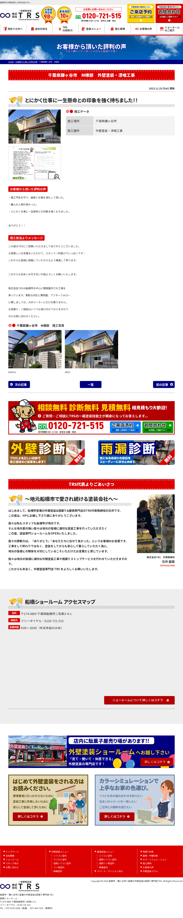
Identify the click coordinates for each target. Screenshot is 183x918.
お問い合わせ (12, 867)
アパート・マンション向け (110, 871)
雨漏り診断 (148, 851)
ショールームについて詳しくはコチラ (137, 700)
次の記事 (21, 384)
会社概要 (10, 855)
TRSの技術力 (65, 28)
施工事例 (117, 28)
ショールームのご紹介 (170, 28)
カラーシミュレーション (155, 859)
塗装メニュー (91, 28)
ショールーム (12, 859)
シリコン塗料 (60, 855)
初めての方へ (13, 29)
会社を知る (39, 28)
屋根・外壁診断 (150, 855)
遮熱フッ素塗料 (106, 863)
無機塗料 (58, 871)
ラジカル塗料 (60, 859)
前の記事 (162, 384)
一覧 (91, 384)
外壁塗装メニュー (60, 851)
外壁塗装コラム (150, 871)
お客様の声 (143, 28)
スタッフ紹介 (12, 863)
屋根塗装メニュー (105, 851)
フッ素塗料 (59, 867)
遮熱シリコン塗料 (62, 863)
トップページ (12, 851)
